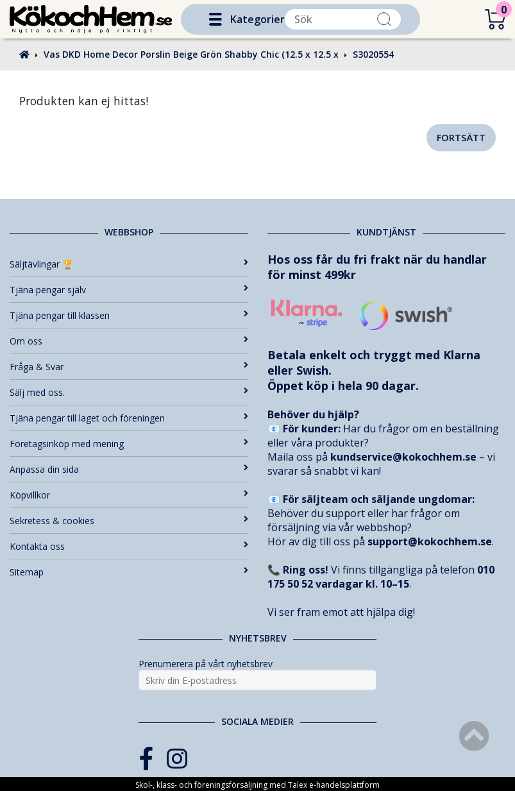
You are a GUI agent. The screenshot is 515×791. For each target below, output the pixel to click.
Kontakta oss (129, 546)
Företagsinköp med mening (129, 444)
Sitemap (129, 572)
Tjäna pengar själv (129, 290)
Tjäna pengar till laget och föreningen (129, 418)
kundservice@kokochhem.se (403, 457)
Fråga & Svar (129, 367)
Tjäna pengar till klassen (129, 315)
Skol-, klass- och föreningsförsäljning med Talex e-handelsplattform (257, 784)
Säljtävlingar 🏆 (129, 264)
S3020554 (373, 54)
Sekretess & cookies (129, 521)
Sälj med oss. (129, 392)
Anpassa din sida (129, 469)
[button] (215, 19)
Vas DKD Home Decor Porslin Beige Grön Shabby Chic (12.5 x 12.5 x (191, 54)
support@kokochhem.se (429, 541)
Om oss (129, 341)
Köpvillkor (129, 495)
